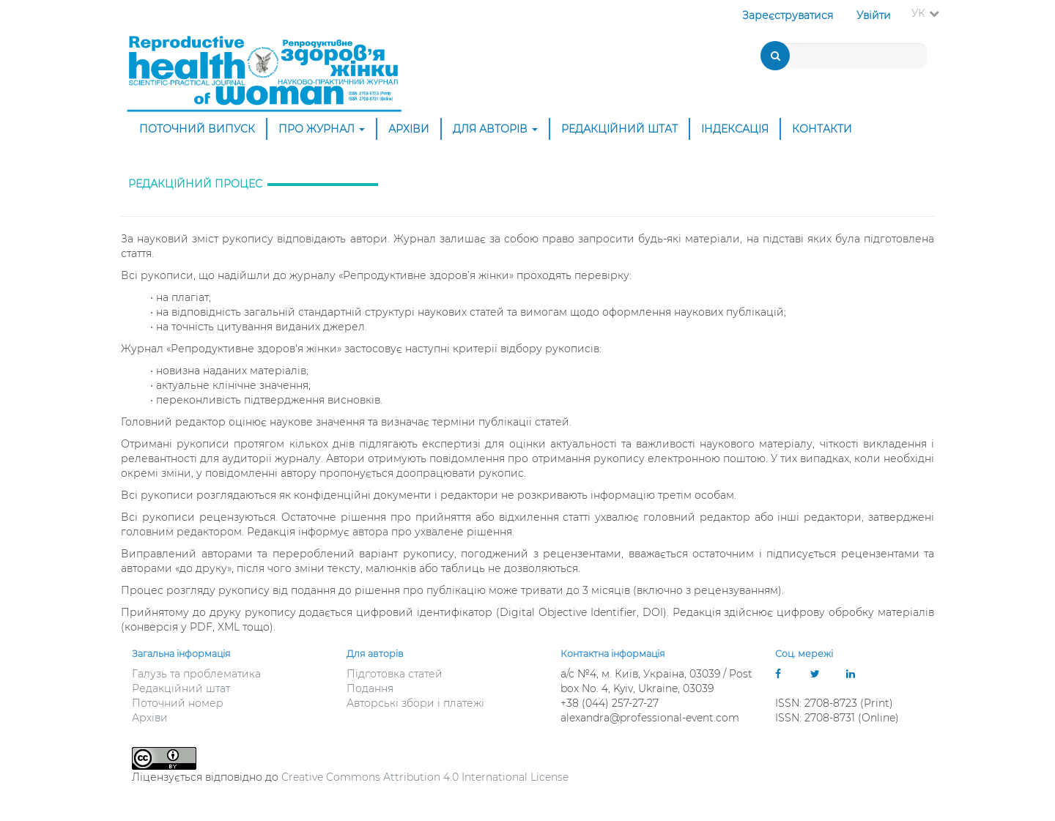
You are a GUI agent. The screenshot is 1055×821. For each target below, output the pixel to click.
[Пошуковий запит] (845, 55)
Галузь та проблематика (196, 673)
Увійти (873, 15)
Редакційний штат (619, 128)
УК (930, 12)
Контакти (822, 128)
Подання (370, 688)
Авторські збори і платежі (415, 703)
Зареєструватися (787, 15)
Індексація (735, 128)
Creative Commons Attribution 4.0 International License (425, 777)
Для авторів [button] (495, 128)
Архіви (408, 128)
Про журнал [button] (321, 128)
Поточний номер (177, 703)
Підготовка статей (395, 673)
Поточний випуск (197, 128)
